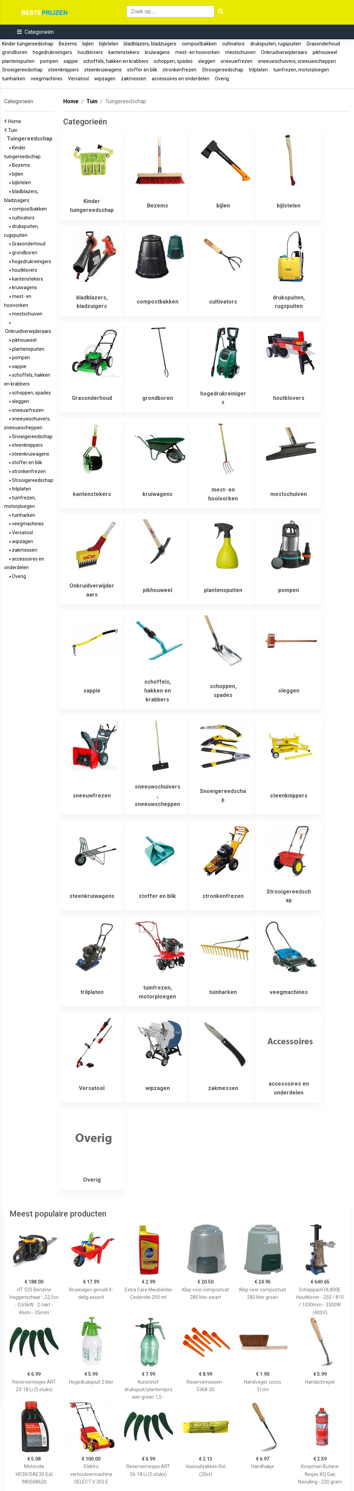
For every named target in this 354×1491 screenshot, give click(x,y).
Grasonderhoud (323, 43)
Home (15, 121)
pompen (49, 61)
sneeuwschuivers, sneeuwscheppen (297, 61)
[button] (35, 32)
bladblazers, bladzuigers (150, 43)
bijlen (88, 43)
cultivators (233, 43)
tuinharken (13, 78)
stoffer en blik (142, 69)
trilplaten (258, 69)
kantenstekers (123, 52)
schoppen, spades (173, 61)
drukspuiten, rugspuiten (275, 43)
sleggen (206, 61)
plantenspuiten (18, 61)
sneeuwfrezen (237, 61)
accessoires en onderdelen (181, 78)
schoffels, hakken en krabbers (115, 61)
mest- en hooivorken (197, 52)
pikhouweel (325, 52)
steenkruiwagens (103, 69)
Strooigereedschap (222, 69)
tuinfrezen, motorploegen (301, 69)
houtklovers (90, 52)
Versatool (78, 78)
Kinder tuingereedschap (27, 43)
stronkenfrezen (180, 69)
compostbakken (199, 43)
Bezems (68, 43)
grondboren (14, 52)
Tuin (13, 130)
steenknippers (63, 69)
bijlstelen (108, 43)
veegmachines (47, 78)
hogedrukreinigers (52, 52)
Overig (222, 78)
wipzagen (105, 78)
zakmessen (133, 78)
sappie (71, 61)
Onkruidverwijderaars (284, 52)
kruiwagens (157, 52)
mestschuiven (240, 52)
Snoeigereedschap (22, 69)
